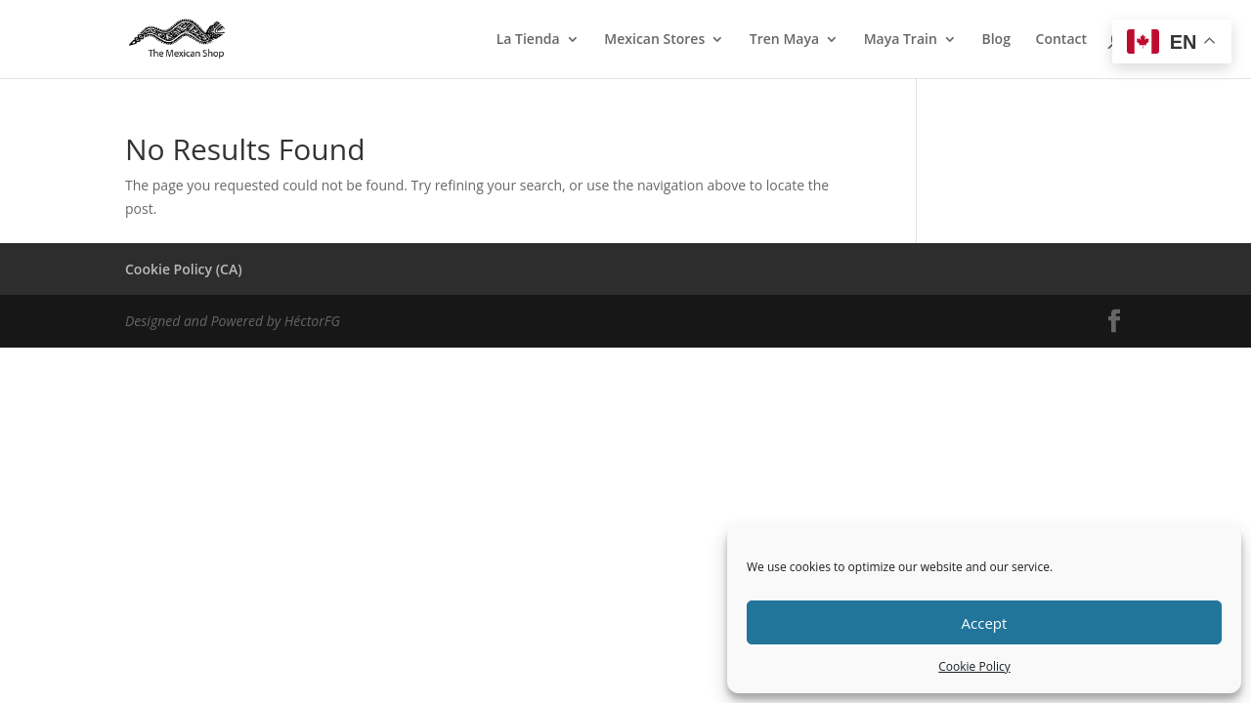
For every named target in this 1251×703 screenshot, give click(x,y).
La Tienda (528, 40)
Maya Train (900, 40)
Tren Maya (784, 40)
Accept (985, 623)
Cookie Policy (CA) (183, 269)
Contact (1061, 40)
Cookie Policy (974, 666)
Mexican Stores (654, 40)
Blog (995, 40)
